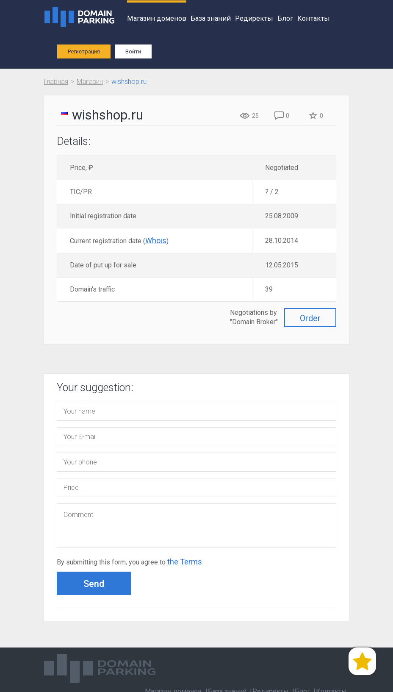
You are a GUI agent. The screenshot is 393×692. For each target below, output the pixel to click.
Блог (285, 18)
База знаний (211, 18)
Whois (155, 240)
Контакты (313, 18)
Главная (56, 82)
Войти (133, 51)
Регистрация (84, 51)
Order (310, 318)
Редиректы (254, 18)
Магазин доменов (156, 18)
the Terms (184, 561)
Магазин (90, 82)
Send (93, 583)
